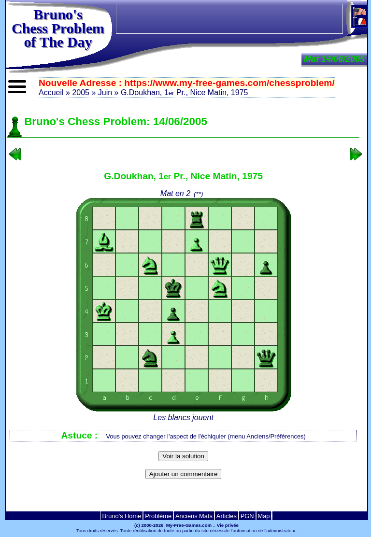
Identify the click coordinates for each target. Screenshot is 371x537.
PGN (247, 516)
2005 (80, 92)
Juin (105, 92)
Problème (158, 516)
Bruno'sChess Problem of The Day (58, 28)
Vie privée (228, 525)
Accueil (51, 92)
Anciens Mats (194, 516)
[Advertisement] (184, 498)
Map (264, 516)
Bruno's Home (122, 516)
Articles (226, 516)
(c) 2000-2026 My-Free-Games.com (173, 525)
